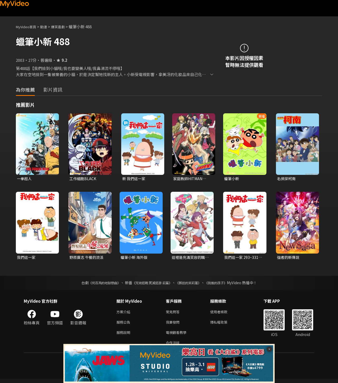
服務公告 (124, 324)
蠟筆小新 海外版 (135, 258)
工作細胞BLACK (83, 178)
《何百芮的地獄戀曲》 (97, 283)
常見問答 (174, 313)
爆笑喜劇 (64, 26)
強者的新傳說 (289, 258)
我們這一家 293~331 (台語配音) (242, 258)
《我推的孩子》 (224, 283)
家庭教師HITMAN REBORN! (189, 179)
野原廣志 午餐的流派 (87, 258)
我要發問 (174, 324)
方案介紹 (124, 313)
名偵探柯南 (287, 178)
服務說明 (124, 335)
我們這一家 (27, 258)
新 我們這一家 (134, 178)
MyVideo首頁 (28, 26)
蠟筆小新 (232, 178)
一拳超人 (25, 178)
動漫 (48, 26)
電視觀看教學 (178, 335)
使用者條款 (223, 313)
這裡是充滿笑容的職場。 (189, 258)
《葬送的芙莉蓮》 (192, 283)
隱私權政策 (223, 324)
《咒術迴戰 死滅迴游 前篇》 (151, 283)
